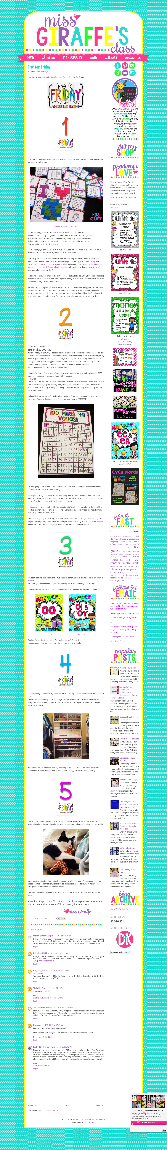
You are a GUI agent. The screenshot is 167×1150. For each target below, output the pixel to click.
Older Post (100, 1105)
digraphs (133, 544)
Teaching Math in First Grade (122, 637)
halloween (124, 557)
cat (80, 267)
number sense (133, 566)
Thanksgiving (42, 264)
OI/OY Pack (82, 634)
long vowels (125, 560)
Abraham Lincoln (34, 267)
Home (66, 1105)
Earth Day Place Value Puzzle (65, 227)
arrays (124, 536)
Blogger (89, 1123)
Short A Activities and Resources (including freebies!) (128, 826)
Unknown (37, 1025)
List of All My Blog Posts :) (120, 909)
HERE (128, 464)
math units (131, 563)
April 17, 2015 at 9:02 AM (58, 971)
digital (126, 544)
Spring (51, 264)
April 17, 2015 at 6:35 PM (62, 1008)
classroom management (129, 539)
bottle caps (135, 536)
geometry (113, 554)
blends (129, 536)
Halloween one (44, 276)
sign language (134, 575)
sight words (122, 575)
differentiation (116, 544)
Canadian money (125, 344)
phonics (115, 569)
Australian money (125, 342)
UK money (125, 339)
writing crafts (117, 580)
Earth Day (91, 261)
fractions (136, 551)
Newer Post (32, 1105)
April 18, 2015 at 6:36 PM (61, 1047)
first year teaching (125, 551)
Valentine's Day (61, 264)
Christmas (32, 264)
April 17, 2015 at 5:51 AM (58, 953)
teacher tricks (116, 578)
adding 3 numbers (116, 536)
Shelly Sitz (37, 988)
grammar (136, 554)
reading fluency (125, 572)
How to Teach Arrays (128, 780)
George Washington (92, 264)
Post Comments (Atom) (48, 1110)
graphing (113, 557)
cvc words (134, 542)
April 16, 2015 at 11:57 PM (60, 936)
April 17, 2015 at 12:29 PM (53, 988)
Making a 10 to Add (128, 668)
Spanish (127, 250)
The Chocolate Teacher (42, 1008)
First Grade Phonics (118, 641)
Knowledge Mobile (46, 961)
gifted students (125, 554)
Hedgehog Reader (40, 971)
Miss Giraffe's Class (65, 901)
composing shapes (117, 542)
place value (125, 570)
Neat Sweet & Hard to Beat (44, 1037)
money (112, 566)
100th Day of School (50, 267)
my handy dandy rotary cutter (63, 241)
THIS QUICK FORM (129, 603)
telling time (129, 578)
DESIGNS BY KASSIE (96, 1120)
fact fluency (128, 548)
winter (137, 578)
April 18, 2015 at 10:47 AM (52, 1025)
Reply (35, 946)
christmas (114, 539)
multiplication (121, 566)
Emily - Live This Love (41, 1047)
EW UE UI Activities (127, 848)
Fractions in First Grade (129, 739)
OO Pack (50, 634)
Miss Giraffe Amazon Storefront (123, 198)
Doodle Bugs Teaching (53, 77)
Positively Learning (40, 936)
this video (40, 881)
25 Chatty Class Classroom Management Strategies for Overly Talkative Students (123, 692)
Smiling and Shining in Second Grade (48, 998)
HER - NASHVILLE (40, 953)
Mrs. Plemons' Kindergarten (44, 399)
